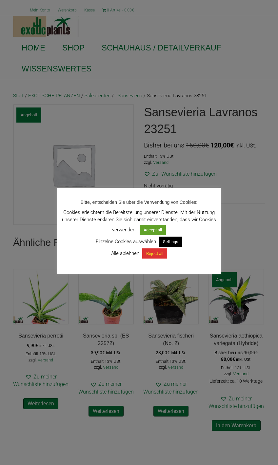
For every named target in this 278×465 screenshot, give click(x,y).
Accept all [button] (153, 229)
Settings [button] (170, 241)
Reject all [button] (154, 253)
